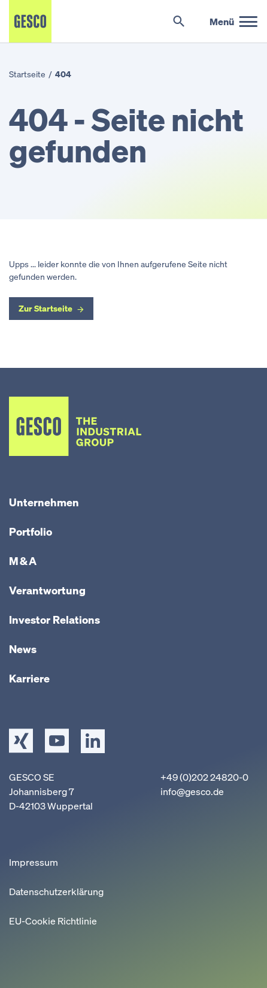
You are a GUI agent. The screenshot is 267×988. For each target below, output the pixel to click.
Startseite (27, 74)
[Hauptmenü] (234, 21)
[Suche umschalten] (178, 21)
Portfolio (30, 531)
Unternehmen (44, 502)
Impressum (33, 862)
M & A (23, 561)
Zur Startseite (45, 308)
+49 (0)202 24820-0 (204, 777)
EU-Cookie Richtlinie (53, 920)
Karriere (29, 678)
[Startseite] (30, 21)
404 (63, 74)
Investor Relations (54, 619)
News (23, 649)
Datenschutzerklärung (56, 891)
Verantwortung (47, 590)
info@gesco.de (192, 791)
